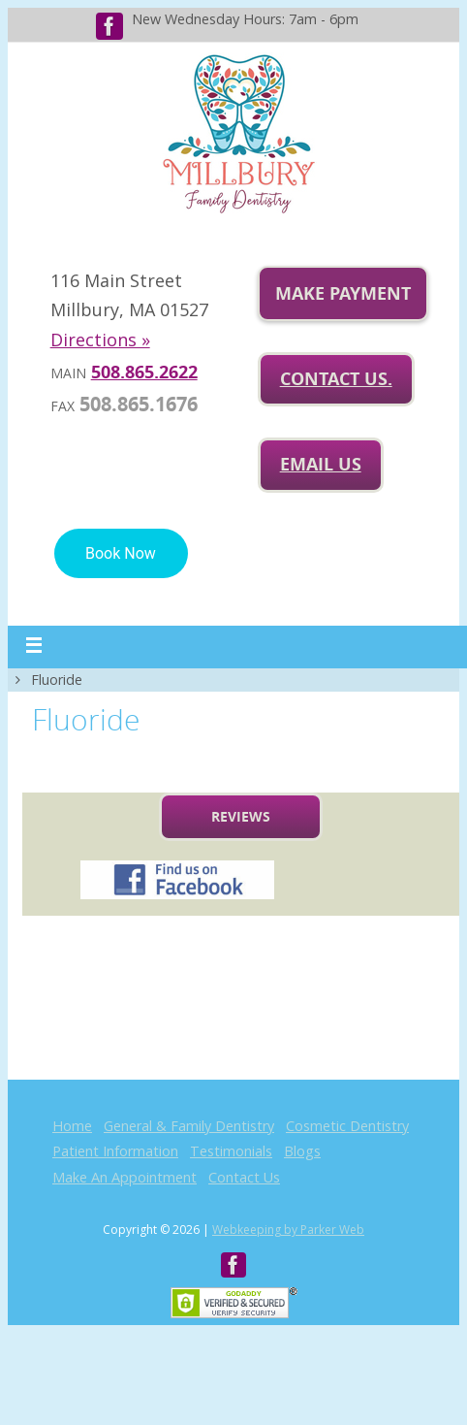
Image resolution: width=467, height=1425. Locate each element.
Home (72, 1126)
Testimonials (231, 1151)
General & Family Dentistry (189, 1126)
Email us (320, 464)
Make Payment (343, 293)
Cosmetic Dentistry (347, 1126)
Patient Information (115, 1151)
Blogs (302, 1151)
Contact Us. (336, 379)
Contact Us (244, 1177)
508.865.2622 (144, 372)
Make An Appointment (124, 1177)
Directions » (100, 339)
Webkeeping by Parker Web (288, 1229)
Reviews (240, 816)
